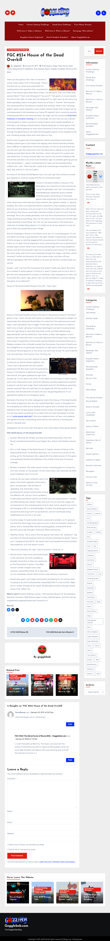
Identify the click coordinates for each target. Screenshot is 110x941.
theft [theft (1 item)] (89, 650)
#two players (47, 66)
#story (9, 69)
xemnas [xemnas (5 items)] (90, 673)
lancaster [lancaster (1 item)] (91, 574)
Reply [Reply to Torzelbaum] (70, 723)
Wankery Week (92, 318)
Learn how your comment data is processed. (57, 861)
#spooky (41, 69)
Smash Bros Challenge (61, 25)
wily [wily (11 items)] (97, 660)
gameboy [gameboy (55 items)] (90, 555)
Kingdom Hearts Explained (31, 37)
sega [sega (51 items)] (89, 616)
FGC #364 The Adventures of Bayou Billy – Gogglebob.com (40, 735)
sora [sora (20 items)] (89, 627)
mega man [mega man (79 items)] (90, 588)
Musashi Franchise (93, 466)
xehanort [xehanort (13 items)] (90, 669)
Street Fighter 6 (92, 454)
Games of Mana (92, 426)
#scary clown (68, 66)
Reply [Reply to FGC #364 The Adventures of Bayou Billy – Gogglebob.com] (70, 759)
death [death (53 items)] (98, 532)
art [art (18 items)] (88, 518)
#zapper (54, 69)
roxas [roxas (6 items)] (89, 606)
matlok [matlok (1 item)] (89, 583)
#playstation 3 (18, 69)
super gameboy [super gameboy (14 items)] (92, 636)
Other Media (14, 679)
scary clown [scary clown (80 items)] (91, 611)
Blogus (66, 938)
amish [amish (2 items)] (89, 513)
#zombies (61, 69)
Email (10, 822)
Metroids (89, 448)
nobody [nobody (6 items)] (89, 592)
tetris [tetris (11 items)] (97, 646)
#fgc (60, 66)
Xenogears (90, 471)
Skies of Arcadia (92, 407)
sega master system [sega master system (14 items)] (91, 621)
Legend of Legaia (93, 460)
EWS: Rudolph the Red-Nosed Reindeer (92, 896)
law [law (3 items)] (99, 574)
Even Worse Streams (83, 25)
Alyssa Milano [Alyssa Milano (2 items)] (92, 509)
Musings (89, 375)
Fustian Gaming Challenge (38, 25)
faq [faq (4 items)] (88, 546)
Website (10, 833)
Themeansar (77, 938)
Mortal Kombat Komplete (57, 37)
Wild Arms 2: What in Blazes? (57, 31)
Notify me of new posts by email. (22, 849)
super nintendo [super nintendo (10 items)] (92, 641)
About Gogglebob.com (80, 37)
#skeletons (29, 69)
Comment (11, 778)
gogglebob (18, 66)
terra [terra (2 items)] (89, 646)
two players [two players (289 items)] (91, 655)
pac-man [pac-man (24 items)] (90, 602)
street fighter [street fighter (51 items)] (92, 632)
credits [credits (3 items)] (90, 532)
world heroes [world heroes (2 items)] (91, 664)
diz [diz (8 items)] (88, 537)
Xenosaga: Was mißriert (83, 31)
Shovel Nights (91, 401)
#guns (47, 69)
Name (10, 811)
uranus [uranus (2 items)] (89, 660)
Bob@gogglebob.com (94, 154)
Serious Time (91, 378)
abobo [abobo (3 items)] (89, 504)
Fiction (89, 384)
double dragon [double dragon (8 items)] (92, 541)
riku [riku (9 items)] (98, 602)
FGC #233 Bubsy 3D (19, 632)
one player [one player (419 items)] (91, 597)
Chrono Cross (91, 477)
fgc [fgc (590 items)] (95, 546)
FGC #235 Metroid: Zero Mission (60, 632)
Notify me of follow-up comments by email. (26, 844)
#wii (35, 69)
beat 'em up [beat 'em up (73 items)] (91, 527)
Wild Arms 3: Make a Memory (29, 31)
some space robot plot (22, 416)
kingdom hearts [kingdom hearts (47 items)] (93, 569)
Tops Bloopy (91, 313)
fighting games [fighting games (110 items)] (92, 550)
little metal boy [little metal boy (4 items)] (93, 578)
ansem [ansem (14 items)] (97, 513)
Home (20, 25)
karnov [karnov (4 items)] (89, 564)
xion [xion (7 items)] (98, 673)
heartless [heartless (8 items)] (90, 560)
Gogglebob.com (16, 924)
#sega (55, 66)
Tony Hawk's (91, 421)
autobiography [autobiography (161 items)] (92, 523)
